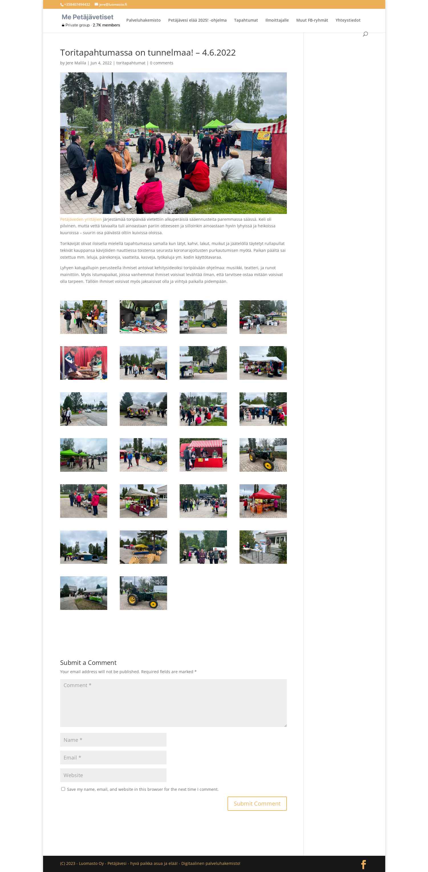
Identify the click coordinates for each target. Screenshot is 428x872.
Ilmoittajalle (277, 20)
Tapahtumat (246, 20)
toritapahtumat (130, 63)
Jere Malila (76, 63)
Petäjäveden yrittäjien (81, 219)
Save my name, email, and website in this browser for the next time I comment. (143, 789)
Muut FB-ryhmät (312, 20)
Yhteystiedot (348, 20)
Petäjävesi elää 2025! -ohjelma (197, 20)
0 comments (161, 63)
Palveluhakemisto (143, 20)
